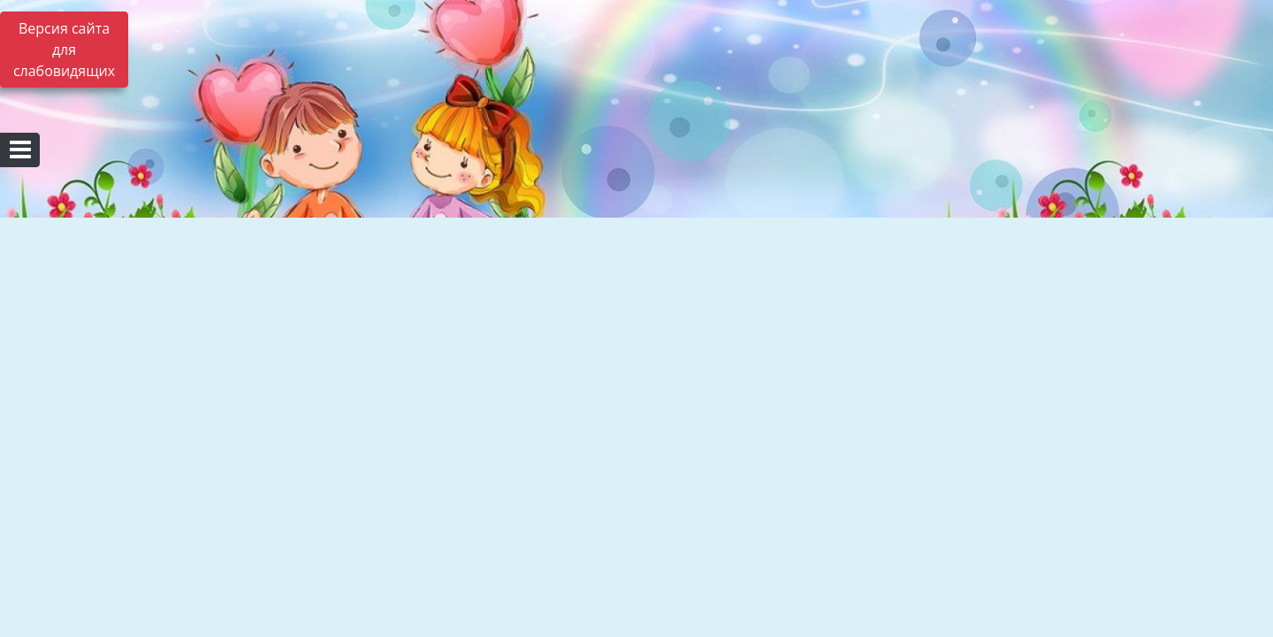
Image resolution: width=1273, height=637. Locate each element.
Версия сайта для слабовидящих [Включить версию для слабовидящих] (64, 50)
